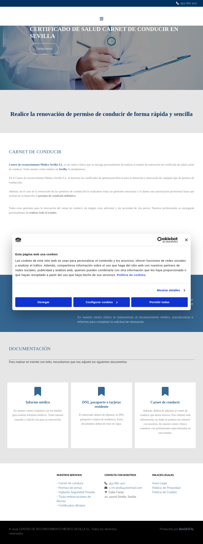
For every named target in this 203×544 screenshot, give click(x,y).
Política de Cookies (164, 493)
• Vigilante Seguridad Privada (76, 493)
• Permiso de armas (69, 488)
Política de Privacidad (166, 488)
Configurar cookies (102, 302)
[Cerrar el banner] (186, 239)
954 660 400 (189, 3)
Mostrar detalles (168, 290)
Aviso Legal (159, 484)
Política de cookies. (131, 275)
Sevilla (63, 169)
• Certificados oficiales (71, 506)
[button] (44, 48)
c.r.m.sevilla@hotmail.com (125, 488)
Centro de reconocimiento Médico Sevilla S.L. (36, 164)
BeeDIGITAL (186, 529)
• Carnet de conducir (70, 484)
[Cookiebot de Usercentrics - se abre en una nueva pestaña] (160, 240)
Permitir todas (159, 302)
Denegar (43, 302)
